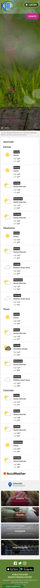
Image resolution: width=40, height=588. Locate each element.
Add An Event (9, 65)
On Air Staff (8, 19)
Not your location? (19, 486)
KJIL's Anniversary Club (12, 88)
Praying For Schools (11, 52)
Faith (4, 44)
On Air (5, 17)
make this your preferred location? (16, 135)
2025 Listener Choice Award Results (16, 40)
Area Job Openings (11, 69)
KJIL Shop (8, 118)
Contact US (9, 101)
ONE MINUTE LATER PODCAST (15, 29)
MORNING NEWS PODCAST (14, 25)
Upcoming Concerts (11, 67)
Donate (32, 15)
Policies (7, 107)
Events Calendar (10, 63)
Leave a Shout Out (13, 586)
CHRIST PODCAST (11, 31)
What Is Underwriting (12, 75)
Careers (7, 103)
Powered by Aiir (20, 585)
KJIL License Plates (11, 120)
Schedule (8, 21)
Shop (5, 116)
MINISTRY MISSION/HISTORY (20, 577)
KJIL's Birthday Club (11, 90)
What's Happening (9, 61)
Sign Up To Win (8, 84)
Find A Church (9, 50)
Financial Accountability (12, 105)
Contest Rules (9, 92)
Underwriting (7, 73)
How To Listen (9, 35)
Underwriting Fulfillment (13, 80)
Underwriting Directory (12, 78)
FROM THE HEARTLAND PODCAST (16, 27)
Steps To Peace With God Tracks (15, 54)
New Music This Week (12, 38)
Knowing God (9, 46)
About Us (6, 97)
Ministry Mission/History (13, 99)
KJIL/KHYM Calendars (12, 122)
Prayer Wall (9, 48)
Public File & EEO (10, 109)
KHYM (7, 111)
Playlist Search (10, 23)
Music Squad (9, 86)
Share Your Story (10, 33)
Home (5, 14)
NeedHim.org (9, 56)
